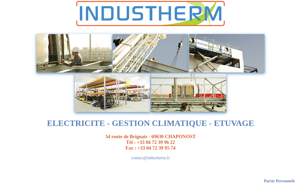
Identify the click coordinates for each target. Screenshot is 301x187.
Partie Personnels (279, 181)
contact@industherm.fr (150, 158)
